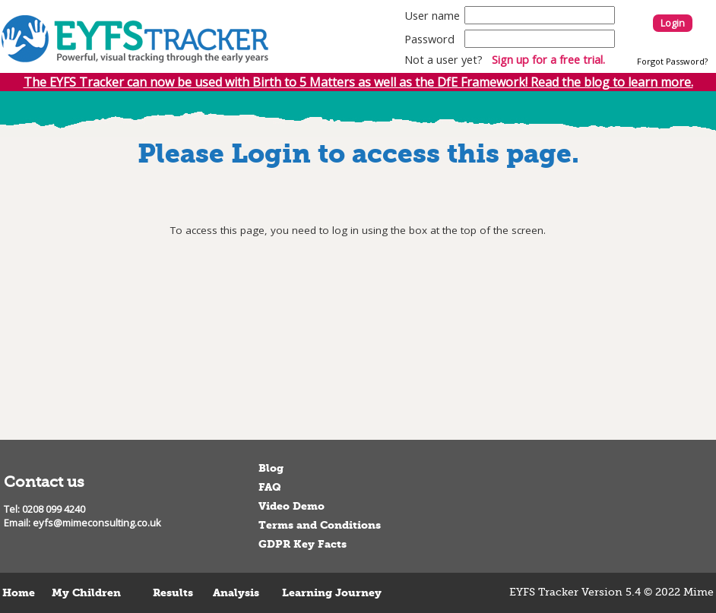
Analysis (236, 592)
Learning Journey (332, 592)
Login (673, 23)
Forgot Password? (672, 61)
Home (18, 592)
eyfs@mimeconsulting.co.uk (97, 522)
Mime (698, 592)
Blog (271, 468)
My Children (86, 592)
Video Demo (291, 506)
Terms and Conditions (319, 525)
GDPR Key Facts (302, 544)
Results (173, 592)
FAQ (269, 487)
